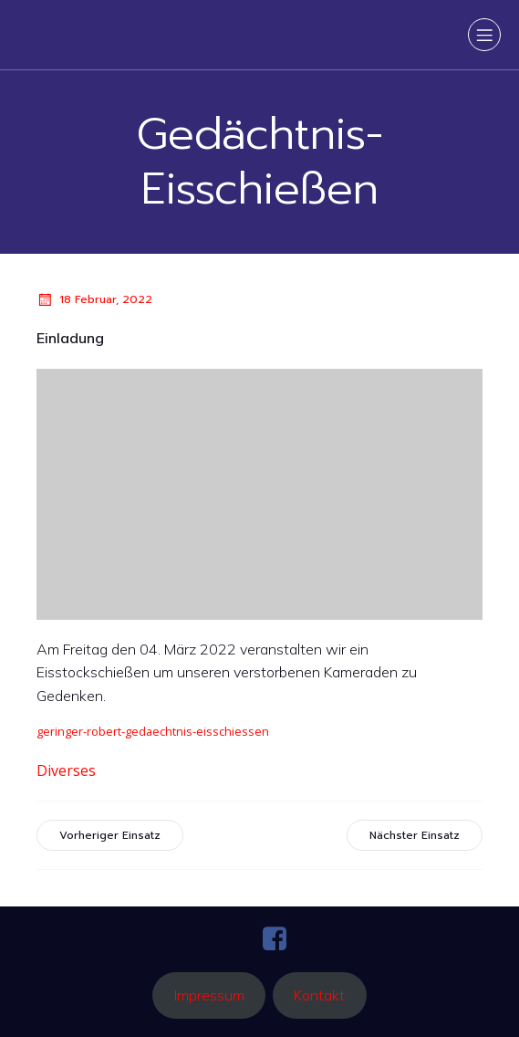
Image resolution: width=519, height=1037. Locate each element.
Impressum (209, 995)
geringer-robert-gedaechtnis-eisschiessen (152, 731)
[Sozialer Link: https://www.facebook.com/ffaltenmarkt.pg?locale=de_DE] (281, 939)
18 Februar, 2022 (94, 299)
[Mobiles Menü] (484, 34)
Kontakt (319, 995)
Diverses (66, 770)
